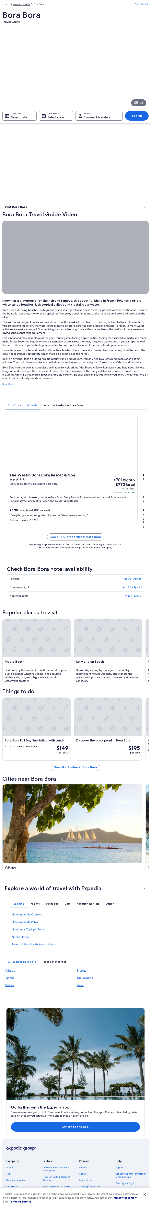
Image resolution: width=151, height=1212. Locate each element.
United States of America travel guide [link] (56, 1116)
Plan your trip (141, 5)
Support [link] (119, 1114)
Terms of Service (20, 1201)
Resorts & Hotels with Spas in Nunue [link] (34, 969)
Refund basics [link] (122, 1137)
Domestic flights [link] (51, 1152)
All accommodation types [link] (56, 1168)
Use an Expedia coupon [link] (128, 1143)
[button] (75, 912)
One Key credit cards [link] (54, 1181)
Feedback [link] (11, 1165)
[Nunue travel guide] (113, 820)
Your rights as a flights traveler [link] (131, 1159)
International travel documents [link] (125, 1151)
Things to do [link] (12, 218)
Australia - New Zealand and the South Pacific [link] (26, 5)
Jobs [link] (8, 1121)
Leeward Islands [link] (84, 5)
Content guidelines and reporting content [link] (91, 1164)
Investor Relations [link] (15, 1146)
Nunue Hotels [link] (20, 961)
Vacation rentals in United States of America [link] (56, 1135)
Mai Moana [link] (85, 1002)
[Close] (144, 1194)
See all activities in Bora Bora (75, 778)
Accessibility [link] (85, 1149)
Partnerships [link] (12, 1133)
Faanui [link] (9, 1002)
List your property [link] (15, 1127)
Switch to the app (69, 1074)
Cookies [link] (83, 1121)
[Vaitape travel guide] (38, 820)
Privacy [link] (83, 1114)
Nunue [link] (82, 995)
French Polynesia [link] (64, 5)
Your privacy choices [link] (90, 1155)
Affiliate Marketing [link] (16, 1159)
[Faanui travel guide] (38, 871)
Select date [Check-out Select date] (56, 119)
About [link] (9, 1114)
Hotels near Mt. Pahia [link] (25, 946)
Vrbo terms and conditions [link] (93, 1143)
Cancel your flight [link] (124, 1130)
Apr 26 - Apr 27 (132, 598)
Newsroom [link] (12, 1140)
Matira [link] (9, 1010)
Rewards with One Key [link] (55, 1174)
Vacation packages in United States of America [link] (58, 1145)
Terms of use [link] (85, 1127)
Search (137, 118)
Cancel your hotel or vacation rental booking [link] (130, 1123)
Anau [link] (80, 1010)
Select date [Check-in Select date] (19, 119)
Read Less (8, 395)
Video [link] (8, 213)
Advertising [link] (12, 1152)
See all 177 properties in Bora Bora (75, 548)
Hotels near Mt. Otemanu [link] (27, 939)
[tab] (22, 416)
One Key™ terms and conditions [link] (90, 1135)
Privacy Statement (125, 1197)
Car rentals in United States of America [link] (58, 1160)
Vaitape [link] (10, 995)
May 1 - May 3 (133, 607)
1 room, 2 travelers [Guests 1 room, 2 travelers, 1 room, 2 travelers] (97, 119)
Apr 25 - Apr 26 (132, 590)
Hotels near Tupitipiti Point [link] (28, 954)
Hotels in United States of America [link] (56, 1126)
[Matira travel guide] (113, 871)
